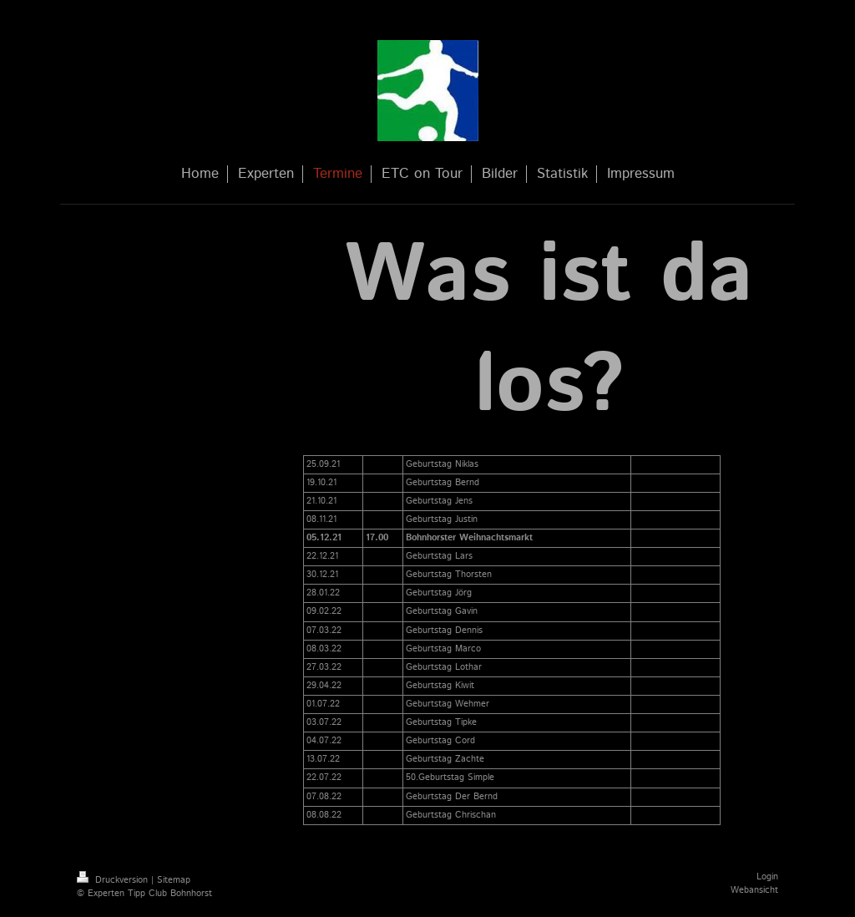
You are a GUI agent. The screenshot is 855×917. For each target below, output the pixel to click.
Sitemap (173, 880)
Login (767, 877)
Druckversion (114, 880)
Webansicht (754, 890)
